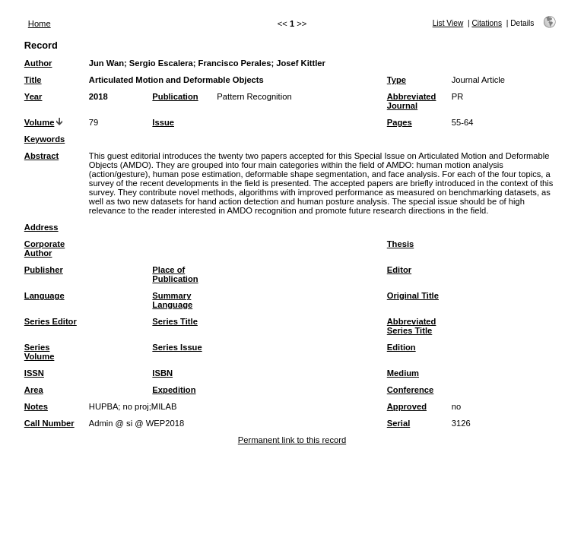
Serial (398, 423)
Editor (399, 269)
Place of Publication (175, 274)
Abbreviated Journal (411, 101)
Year (33, 96)
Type (396, 79)
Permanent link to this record (292, 439)
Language (44, 295)
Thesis (400, 243)
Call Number (49, 423)
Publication (175, 96)
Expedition (173, 389)
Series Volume (39, 352)
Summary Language (172, 300)
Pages (399, 122)
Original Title (413, 295)
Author (38, 63)
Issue (163, 122)
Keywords (44, 139)
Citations (486, 23)
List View (448, 23)
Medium (403, 373)
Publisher (43, 269)
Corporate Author (44, 248)
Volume (39, 122)
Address (41, 227)
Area (33, 389)
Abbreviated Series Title (411, 326)
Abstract (41, 155)
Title (33, 79)
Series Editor (50, 321)
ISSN (34, 373)
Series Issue (177, 347)
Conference (410, 389)
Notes (36, 406)
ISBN (162, 373)
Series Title (175, 321)
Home (39, 23)
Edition (401, 347)
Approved (407, 406)
